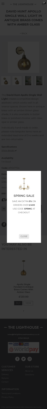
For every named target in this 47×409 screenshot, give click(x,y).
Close (24, 236)
